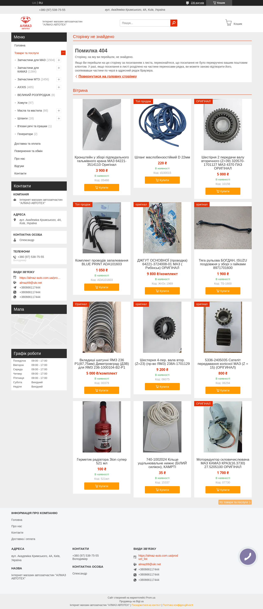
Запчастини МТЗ (28, 79)
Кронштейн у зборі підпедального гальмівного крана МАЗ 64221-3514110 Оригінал (102, 161)
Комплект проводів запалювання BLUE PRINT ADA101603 (101, 262)
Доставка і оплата (23, 539)
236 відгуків (197, 2)
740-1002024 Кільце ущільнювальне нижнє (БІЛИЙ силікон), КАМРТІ (162, 463)
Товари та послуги (26, 53)
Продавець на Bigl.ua (131, 601)
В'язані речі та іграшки (32, 126)
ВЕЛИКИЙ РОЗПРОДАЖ (33, 95)
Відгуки (19, 166)
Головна (19, 45)
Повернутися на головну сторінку (107, 76)
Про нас (19, 158)
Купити (103, 187)
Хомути (22, 102)
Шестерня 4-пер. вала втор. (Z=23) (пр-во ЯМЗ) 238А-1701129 (162, 362)
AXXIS (21, 87)
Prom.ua (150, 597)
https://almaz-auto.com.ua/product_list (40, 277)
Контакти (20, 173)
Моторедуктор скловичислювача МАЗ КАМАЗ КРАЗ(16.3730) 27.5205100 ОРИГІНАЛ (223, 463)
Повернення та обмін (28, 151)
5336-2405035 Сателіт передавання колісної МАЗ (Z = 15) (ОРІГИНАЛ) (223, 363)
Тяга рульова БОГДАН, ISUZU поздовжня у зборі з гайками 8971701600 (223, 264)
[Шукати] (173, 23)
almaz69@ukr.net (31, 282)
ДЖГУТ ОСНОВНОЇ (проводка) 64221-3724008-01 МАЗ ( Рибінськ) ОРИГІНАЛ (162, 264)
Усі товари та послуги (233, 502)
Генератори (25, 134)
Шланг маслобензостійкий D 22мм (162, 157)
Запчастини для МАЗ (31, 60)
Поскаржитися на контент (146, 605)
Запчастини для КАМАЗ (28, 69)
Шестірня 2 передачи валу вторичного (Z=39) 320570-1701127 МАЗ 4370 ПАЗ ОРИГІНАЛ (223, 163)
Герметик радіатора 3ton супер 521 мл (102, 461)
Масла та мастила (29, 110)
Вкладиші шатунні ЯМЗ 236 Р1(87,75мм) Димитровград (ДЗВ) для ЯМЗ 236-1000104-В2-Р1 (102, 363)
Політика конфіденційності (178, 605)
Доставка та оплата (27, 143)
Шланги (22, 118)
